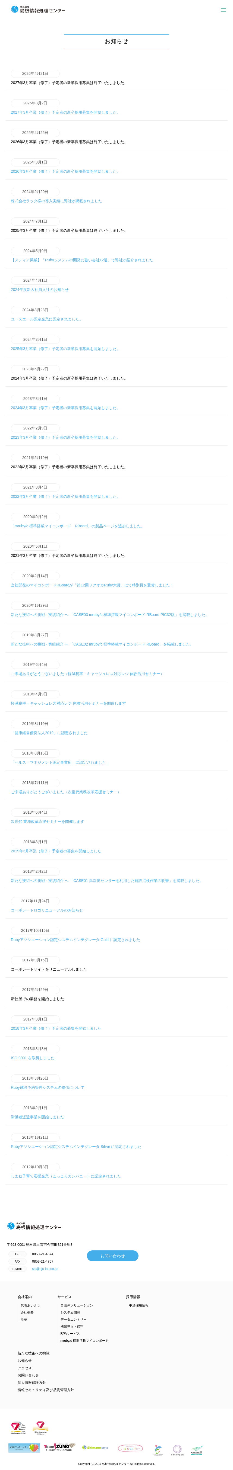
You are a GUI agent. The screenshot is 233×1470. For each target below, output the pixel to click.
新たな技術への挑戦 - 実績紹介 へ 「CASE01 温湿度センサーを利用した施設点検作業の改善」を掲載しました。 (107, 876)
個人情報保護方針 (32, 1384)
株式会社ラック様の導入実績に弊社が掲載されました (56, 196)
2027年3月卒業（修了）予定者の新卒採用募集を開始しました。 (65, 107)
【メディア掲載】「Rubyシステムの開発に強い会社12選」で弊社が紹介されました (82, 255)
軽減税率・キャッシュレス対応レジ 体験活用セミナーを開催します (68, 698)
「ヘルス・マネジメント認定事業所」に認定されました (58, 757)
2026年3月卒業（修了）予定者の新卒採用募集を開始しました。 (65, 166)
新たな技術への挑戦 (33, 1355)
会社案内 (25, 1298)
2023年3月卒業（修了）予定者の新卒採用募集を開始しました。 (65, 432)
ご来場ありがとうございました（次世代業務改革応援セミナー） (66, 787)
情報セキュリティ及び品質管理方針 (46, 1391)
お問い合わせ (112, 1257)
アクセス (25, 1369)
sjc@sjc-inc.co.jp (45, 1270)
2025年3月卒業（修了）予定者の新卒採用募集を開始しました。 (65, 344)
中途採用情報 (139, 1307)
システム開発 (70, 1314)
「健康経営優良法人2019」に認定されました (49, 728)
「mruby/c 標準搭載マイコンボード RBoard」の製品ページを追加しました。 (78, 521)
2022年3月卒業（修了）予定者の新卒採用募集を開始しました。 (65, 491)
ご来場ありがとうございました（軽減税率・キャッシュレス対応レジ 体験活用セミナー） (87, 669)
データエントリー (74, 1321)
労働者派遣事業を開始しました (37, 1112)
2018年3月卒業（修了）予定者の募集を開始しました (56, 1023)
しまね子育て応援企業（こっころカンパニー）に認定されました (66, 1171)
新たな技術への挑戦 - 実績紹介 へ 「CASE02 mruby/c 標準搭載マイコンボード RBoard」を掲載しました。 (102, 639)
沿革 (24, 1321)
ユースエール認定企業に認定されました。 (47, 314)
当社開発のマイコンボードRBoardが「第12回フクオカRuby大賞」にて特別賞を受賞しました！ (92, 580)
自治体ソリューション (77, 1307)
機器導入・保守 (72, 1328)
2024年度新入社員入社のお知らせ (40, 285)
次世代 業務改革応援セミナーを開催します (47, 816)
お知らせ (25, 1362)
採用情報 (133, 1298)
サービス (65, 1298)
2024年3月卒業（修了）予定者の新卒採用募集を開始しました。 (65, 403)
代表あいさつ (30, 1307)
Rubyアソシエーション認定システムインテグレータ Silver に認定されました (76, 1142)
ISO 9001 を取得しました (35, 1053)
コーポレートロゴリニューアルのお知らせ (47, 905)
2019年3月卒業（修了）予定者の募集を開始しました (56, 846)
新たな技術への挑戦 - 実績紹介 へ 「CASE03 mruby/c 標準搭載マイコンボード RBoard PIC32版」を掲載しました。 (110, 610)
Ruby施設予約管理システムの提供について (47, 1082)
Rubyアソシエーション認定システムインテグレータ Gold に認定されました (75, 935)
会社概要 (27, 1314)
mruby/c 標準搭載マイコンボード (85, 1342)
